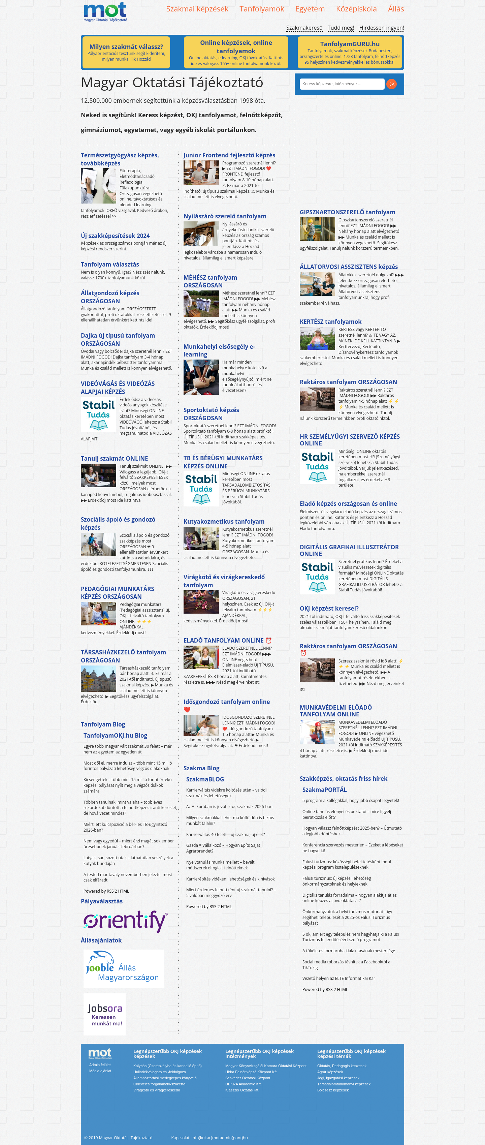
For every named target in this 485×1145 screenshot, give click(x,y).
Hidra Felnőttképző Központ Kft (251, 1072)
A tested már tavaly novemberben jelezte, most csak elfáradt (128, 877)
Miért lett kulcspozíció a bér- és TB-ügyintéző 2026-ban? (125, 827)
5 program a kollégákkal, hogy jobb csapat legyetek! (350, 800)
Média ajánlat (100, 1071)
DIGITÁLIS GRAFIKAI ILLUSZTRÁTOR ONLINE (349, 550)
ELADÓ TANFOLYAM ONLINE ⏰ (228, 640)
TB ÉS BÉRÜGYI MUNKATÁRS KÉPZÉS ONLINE (223, 462)
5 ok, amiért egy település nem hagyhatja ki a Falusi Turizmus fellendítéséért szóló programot (350, 937)
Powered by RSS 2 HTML (106, 891)
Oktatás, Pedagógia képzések (341, 1066)
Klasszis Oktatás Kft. (242, 1090)
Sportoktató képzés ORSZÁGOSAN (211, 414)
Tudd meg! (341, 27)
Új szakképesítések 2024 (115, 236)
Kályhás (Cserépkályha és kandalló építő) (167, 1066)
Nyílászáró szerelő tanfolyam (225, 216)
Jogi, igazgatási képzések (338, 1078)
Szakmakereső (304, 27)
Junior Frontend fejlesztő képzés (230, 155)
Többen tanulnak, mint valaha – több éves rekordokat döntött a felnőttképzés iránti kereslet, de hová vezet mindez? (130, 807)
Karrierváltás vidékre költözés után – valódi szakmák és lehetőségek (226, 793)
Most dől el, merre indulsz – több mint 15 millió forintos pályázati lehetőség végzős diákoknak (128, 766)
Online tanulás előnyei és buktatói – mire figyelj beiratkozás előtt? (346, 814)
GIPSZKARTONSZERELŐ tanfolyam (347, 212)
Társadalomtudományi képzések (343, 1084)
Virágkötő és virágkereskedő (156, 1090)
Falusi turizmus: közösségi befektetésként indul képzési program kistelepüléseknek (346, 864)
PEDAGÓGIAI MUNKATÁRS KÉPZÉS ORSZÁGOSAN (117, 593)
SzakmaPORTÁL (324, 790)
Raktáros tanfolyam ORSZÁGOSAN (348, 382)
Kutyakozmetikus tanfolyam (224, 521)
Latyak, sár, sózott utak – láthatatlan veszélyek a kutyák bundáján (128, 860)
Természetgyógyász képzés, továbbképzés (120, 159)
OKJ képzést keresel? (329, 608)
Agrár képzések (330, 1072)
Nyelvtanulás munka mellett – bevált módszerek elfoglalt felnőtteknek (220, 865)
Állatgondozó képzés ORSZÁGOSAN (110, 297)
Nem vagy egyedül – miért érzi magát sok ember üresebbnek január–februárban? (129, 843)
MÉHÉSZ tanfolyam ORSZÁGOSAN (210, 281)
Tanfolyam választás (110, 264)
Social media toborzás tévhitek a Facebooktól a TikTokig (346, 964)
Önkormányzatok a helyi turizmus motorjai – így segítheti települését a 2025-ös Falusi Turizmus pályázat (347, 917)
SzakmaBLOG (205, 779)
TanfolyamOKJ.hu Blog (115, 735)
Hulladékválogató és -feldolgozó (159, 1072)
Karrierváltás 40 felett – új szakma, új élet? (225, 834)
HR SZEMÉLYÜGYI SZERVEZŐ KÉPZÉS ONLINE (350, 440)
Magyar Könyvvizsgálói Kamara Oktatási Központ (265, 1066)
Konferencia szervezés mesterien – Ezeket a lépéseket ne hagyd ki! (352, 848)
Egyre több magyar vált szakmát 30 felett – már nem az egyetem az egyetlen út (128, 749)
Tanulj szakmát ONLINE (114, 458)
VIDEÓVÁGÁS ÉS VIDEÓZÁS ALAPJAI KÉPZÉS (118, 388)
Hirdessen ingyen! (381, 27)
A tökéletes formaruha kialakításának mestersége (348, 951)
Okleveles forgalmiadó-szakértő (159, 1084)
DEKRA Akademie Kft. (243, 1084)
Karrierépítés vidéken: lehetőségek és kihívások (230, 879)
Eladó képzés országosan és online (348, 503)
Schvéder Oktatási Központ (247, 1078)
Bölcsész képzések (333, 1090)
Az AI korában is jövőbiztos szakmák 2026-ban (229, 806)
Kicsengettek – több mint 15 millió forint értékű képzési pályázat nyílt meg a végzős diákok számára (128, 785)
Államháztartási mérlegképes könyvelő (165, 1078)
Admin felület (100, 1065)
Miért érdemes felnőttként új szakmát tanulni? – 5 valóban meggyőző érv (231, 892)
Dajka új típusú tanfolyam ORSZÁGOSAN (118, 339)
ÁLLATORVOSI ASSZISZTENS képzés (349, 267)
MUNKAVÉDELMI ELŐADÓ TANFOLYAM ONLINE (336, 711)
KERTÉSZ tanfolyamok (331, 322)
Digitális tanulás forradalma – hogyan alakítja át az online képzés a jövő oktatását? (349, 898)
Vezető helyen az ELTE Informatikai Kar (338, 978)
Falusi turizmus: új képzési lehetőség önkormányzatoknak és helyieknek (336, 881)
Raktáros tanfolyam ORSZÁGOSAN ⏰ (348, 649)
